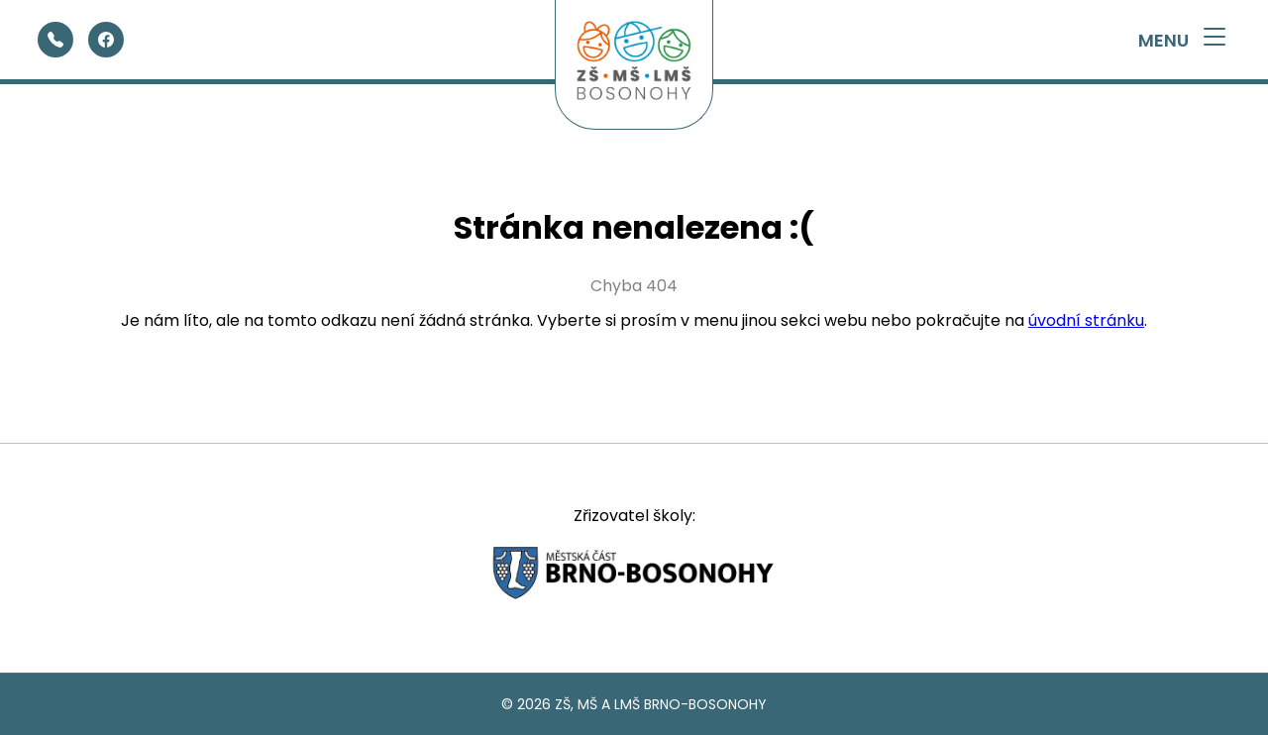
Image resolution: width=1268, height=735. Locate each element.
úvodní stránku (1086, 320)
